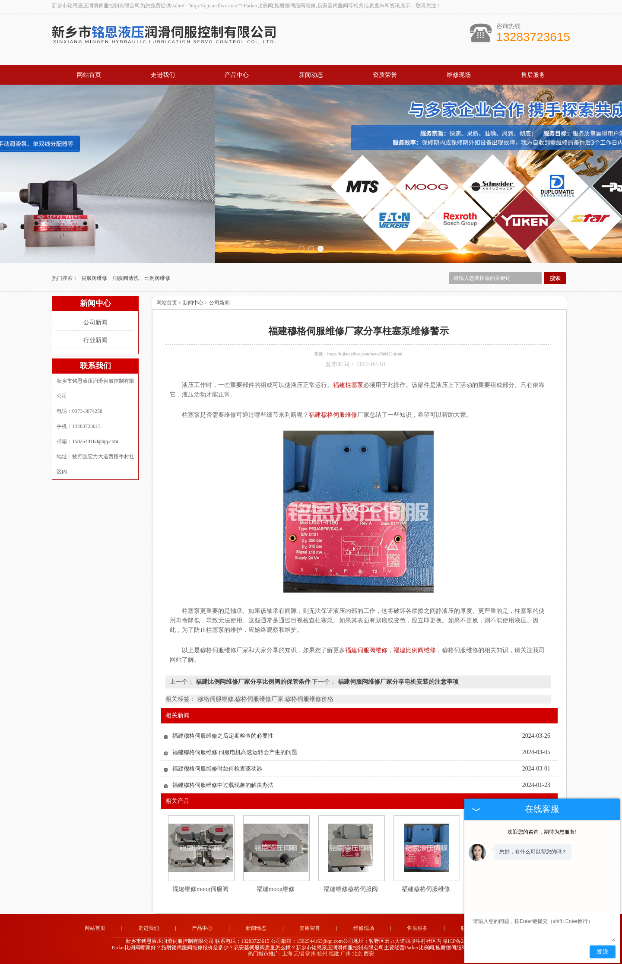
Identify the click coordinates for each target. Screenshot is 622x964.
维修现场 (459, 75)
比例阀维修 (157, 278)
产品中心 (237, 75)
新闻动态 (311, 75)
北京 (357, 954)
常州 (310, 954)
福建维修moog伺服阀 (200, 889)
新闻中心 (193, 303)
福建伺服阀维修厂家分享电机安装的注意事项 (397, 682)
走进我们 (163, 75)
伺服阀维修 (94, 278)
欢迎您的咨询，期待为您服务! (542, 832)
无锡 (299, 954)
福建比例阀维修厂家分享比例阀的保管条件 (253, 682)
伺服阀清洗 (126, 278)
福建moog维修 (276, 889)
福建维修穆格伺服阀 (351, 889)
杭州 (322, 954)
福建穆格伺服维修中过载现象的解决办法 (222, 785)
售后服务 (533, 75)
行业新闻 (95, 340)
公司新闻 (95, 322)
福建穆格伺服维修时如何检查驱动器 (217, 768)
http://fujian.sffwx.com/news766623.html (364, 354)
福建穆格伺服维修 (426, 889)
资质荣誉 (385, 75)
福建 (334, 954)
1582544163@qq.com (95, 441)
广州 (345, 954)
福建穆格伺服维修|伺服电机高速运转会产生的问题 (234, 752)
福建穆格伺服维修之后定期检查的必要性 (222, 736)
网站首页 (89, 75)
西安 (369, 954)
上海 (287, 954)
